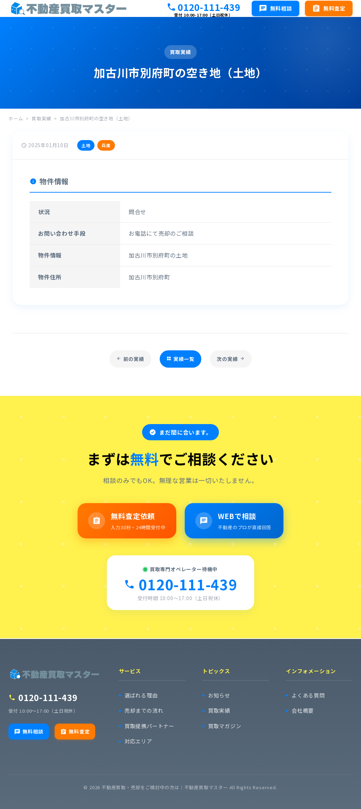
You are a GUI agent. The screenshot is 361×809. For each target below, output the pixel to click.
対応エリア (138, 741)
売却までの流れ (144, 710)
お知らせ (219, 695)
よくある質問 (308, 695)
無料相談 (28, 731)
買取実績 (41, 118)
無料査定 (75, 731)
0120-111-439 (203, 6)
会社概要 (303, 710)
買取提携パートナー (149, 726)
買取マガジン (224, 726)
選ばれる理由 (141, 695)
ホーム (15, 118)
